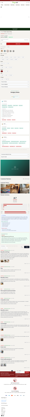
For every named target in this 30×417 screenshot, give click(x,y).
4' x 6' (11, 57)
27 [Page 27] (17, 370)
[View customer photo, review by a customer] (5, 188)
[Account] (26, 2)
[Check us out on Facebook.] (1, 415)
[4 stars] (10, 246)
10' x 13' (12, 59)
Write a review (10, 33)
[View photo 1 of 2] (2, 365)
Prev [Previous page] (10, 370)
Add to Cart (18, 43)
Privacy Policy (18, 374)
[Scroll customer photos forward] (28, 188)
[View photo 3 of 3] (7, 261)
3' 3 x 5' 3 (6, 57)
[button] (13, 7)
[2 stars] (14, 246)
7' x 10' (23, 57)
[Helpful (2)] (27, 272)
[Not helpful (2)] (28, 367)
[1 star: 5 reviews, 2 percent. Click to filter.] (15, 209)
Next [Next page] (20, 370)
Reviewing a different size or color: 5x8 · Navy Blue (8, 242)
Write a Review (26, 247)
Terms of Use (3, 400)
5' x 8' (15, 57)
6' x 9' (19, 57)
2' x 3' (2, 57)
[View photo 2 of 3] (5, 261)
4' (1, 71)
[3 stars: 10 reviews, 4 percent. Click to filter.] (15, 206)
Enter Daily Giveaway (4, 405)
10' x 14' (16, 59)
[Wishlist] (27, 2)
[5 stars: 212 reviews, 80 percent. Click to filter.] (15, 204)
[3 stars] (12, 246)
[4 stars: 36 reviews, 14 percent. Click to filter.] (15, 205)
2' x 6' (2, 67)
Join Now (27, 372)
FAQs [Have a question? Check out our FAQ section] (2, 409)
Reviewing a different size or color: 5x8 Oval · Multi (7, 337)
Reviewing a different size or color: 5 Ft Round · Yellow (8, 281)
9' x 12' (7, 59)
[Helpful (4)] (27, 263)
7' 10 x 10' (2, 59)
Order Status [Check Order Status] (3, 408)
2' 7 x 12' (10, 67)
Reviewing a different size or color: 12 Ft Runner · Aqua (8, 293)
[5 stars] (8, 246)
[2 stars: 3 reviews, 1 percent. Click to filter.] (15, 208)
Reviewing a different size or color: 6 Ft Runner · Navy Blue (8, 303)
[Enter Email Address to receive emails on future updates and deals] (20, 372)
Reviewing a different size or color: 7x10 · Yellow (7, 327)
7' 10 (8, 63)
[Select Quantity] (4, 43)
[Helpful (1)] (27, 295)
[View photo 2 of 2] (5, 365)
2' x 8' (6, 67)
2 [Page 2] (13, 370)
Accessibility (3, 412)
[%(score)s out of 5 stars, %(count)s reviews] (4, 33)
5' (4, 71)
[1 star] (17, 246)
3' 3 (2, 63)
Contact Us (3, 407)
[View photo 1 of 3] (2, 261)
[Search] (2, 2)
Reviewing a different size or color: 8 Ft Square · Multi (8, 349)
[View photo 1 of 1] (2, 283)
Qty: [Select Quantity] (1, 43)
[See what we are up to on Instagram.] (3, 415)
